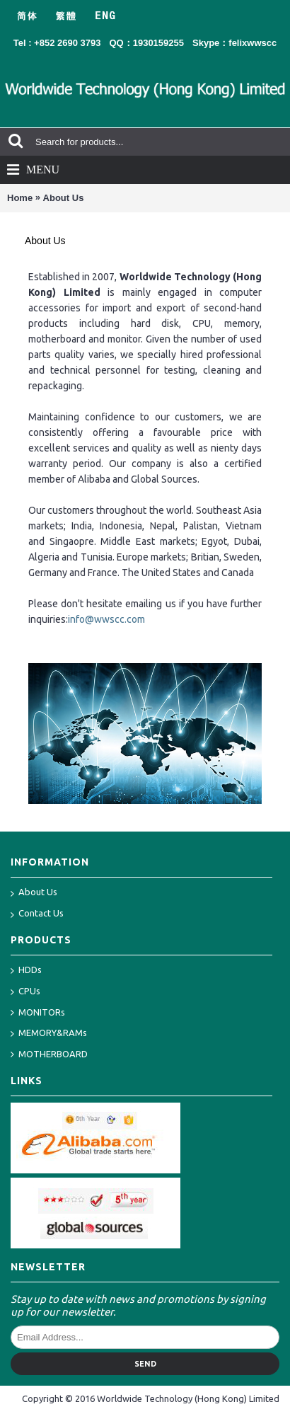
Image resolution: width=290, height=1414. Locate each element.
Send (145, 1364)
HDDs (26, 971)
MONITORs (38, 1013)
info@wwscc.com (106, 619)
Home (20, 197)
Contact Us (37, 914)
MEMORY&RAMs (49, 1034)
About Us (63, 197)
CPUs (25, 992)
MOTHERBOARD (49, 1055)
